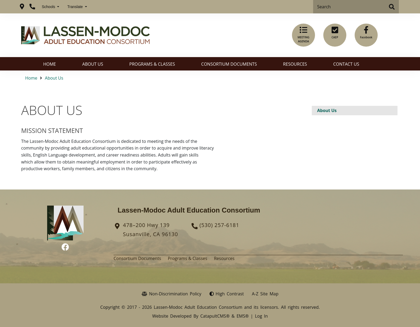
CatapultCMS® (215, 316)
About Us (92, 64)
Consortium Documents (229, 64)
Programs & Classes (152, 64)
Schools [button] (49, 7)
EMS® (243, 316)
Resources (295, 64)
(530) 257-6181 (219, 225)
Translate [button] (75, 7)
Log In (261, 316)
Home (49, 64)
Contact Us (346, 64)
